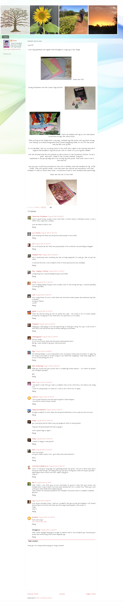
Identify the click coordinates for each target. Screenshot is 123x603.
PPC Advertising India (39, 522)
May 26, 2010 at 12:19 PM (50, 337)
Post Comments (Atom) (44, 598)
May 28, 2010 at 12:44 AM (44, 421)
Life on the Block (13, 9)
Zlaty (34, 421)
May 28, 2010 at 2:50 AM (44, 450)
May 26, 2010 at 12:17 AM (49, 233)
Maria (14, 41)
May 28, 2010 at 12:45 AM (44, 439)
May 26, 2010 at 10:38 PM (44, 351)
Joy (33, 501)
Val (33, 244)
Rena (33, 450)
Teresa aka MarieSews (39, 216)
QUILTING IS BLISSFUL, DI (40, 466)
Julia (33, 295)
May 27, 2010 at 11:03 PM (54, 410)
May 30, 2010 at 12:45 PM (48, 530)
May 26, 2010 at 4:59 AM (50, 255)
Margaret (35, 324)
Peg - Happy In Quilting (40, 271)
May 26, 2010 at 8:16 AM (43, 295)
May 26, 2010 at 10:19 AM (47, 324)
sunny (34, 282)
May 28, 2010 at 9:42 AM (57, 466)
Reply (34, 227)
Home (6, 37)
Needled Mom (37, 255)
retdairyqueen (37, 337)
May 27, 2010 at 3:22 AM (52, 366)
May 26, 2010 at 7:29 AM (56, 271)
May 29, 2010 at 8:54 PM (43, 501)
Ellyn (33, 351)
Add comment (33, 541)
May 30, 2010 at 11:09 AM (47, 517)
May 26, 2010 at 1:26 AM (43, 244)
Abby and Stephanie (39, 410)
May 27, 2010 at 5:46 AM (44, 382)
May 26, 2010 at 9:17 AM (44, 311)
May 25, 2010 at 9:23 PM (56, 216)
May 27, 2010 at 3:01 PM (46, 397)
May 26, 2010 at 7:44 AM (44, 282)
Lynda (34, 311)
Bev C (34, 483)
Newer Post (32, 594)
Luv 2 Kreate (36, 233)
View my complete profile (12, 49)
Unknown (35, 397)
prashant (35, 517)
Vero (33, 382)
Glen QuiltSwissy (37, 366)
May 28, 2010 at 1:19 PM (44, 483)
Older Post (91, 594)
